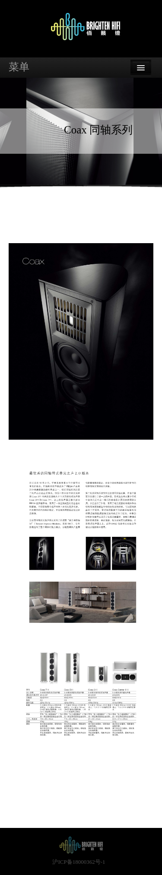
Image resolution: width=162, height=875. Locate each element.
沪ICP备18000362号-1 (78, 862)
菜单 (19, 67)
